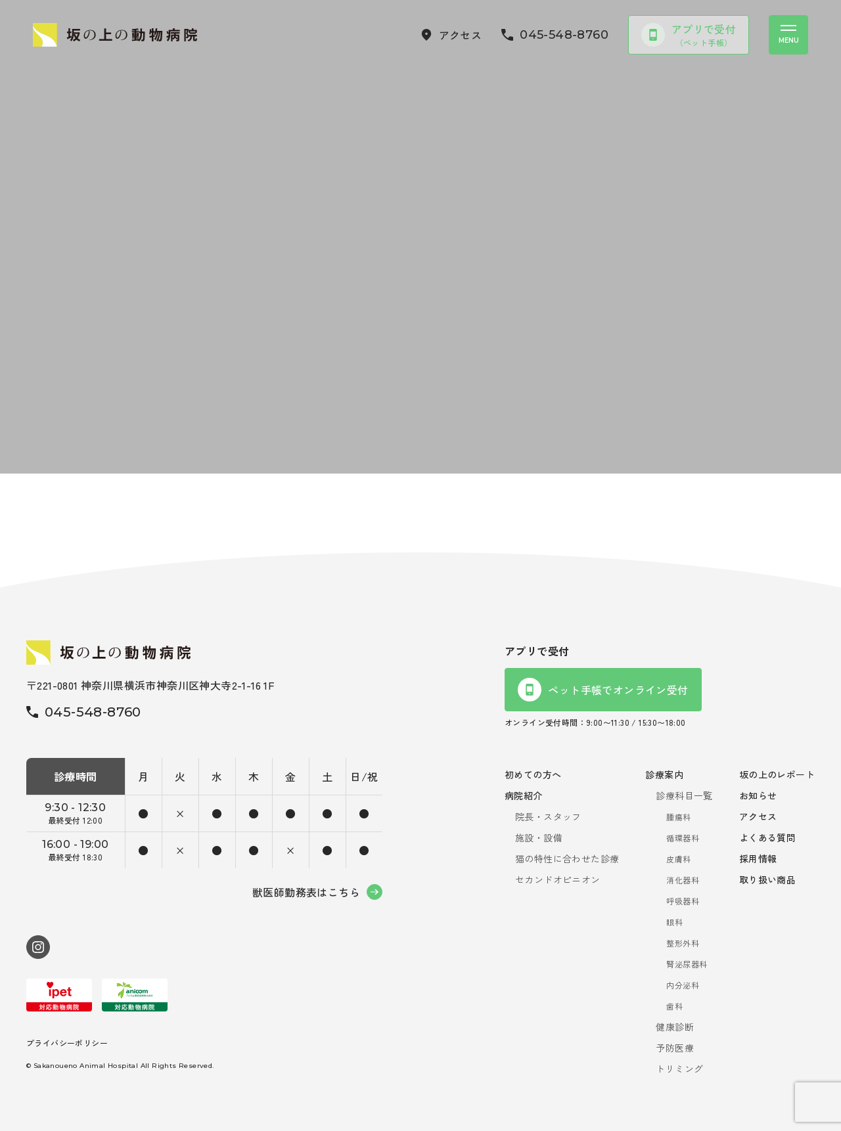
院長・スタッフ (548, 816)
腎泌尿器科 (686, 963)
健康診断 (675, 1026)
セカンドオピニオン (558, 879)
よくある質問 (767, 837)
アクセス (758, 816)
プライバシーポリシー (67, 1042)
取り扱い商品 (767, 879)
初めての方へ (533, 774)
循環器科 (682, 837)
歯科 (674, 1005)
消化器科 (682, 879)
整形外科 (682, 942)
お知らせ (758, 795)
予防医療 (675, 1047)
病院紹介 (524, 795)
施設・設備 (538, 837)
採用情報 (758, 858)
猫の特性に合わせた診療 (567, 858)
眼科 (674, 921)
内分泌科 (682, 984)
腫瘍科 (678, 816)
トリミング (679, 1068)
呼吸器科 (682, 900)
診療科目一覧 (684, 795)
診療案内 (664, 774)
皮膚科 (678, 858)
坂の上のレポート (777, 774)
